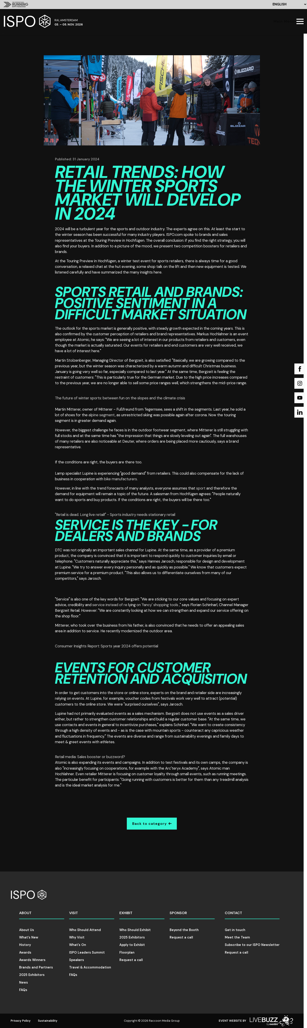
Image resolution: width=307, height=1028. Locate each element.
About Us (26, 930)
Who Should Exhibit (135, 930)
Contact (233, 913)
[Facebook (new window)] (299, 368)
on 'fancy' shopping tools (157, 604)
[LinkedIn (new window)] (299, 412)
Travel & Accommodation (90, 967)
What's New (28, 937)
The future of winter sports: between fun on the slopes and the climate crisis (120, 398)
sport (200, 488)
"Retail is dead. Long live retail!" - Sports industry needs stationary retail (115, 514)
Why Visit (76, 937)
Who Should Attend (85, 930)
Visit (73, 913)
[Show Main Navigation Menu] (288, 21)
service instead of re (110, 604)
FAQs (23, 990)
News (23, 982)
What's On (77, 945)
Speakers (76, 960)
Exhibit (125, 913)
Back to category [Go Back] (152, 823)
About (25, 913)
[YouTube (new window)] (299, 397)
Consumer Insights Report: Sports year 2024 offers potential (106, 646)
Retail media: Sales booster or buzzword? (90, 756)
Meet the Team (237, 937)
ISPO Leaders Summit (87, 952)
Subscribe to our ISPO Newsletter (252, 945)
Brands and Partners (36, 967)
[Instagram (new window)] (299, 383)
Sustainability (47, 1021)
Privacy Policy (21, 1021)
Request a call (131, 960)
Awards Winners (32, 960)
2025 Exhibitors (32, 975)
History (25, 945)
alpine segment (102, 414)
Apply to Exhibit (132, 945)
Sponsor (178, 913)
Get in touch (235, 930)
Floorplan (126, 952)
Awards (25, 952)
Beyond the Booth (184, 930)
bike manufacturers (120, 478)
